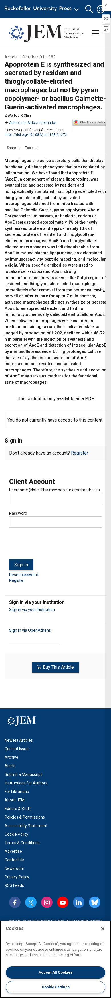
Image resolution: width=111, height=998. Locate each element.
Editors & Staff (18, 808)
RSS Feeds (14, 885)
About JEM (15, 800)
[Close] (102, 929)
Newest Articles (19, 740)
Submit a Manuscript (23, 774)
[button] (89, 9)
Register (79, 453)
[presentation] (52, 546)
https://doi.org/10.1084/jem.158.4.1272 (36, 135)
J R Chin (24, 116)
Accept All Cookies (55, 972)
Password (18, 513)
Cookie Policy (16, 834)
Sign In (21, 564)
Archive (11, 757)
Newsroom (14, 868)
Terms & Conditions (22, 842)
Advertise (13, 851)
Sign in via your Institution (32, 609)
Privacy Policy (17, 877)
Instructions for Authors (26, 783)
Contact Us (14, 860)
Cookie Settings (56, 987)
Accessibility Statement (26, 825)
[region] (55, 959)
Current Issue (17, 749)
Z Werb (10, 116)
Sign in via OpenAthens (30, 630)
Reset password (23, 574)
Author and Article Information (31, 123)
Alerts (10, 766)
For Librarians (17, 791)
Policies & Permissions (25, 817)
